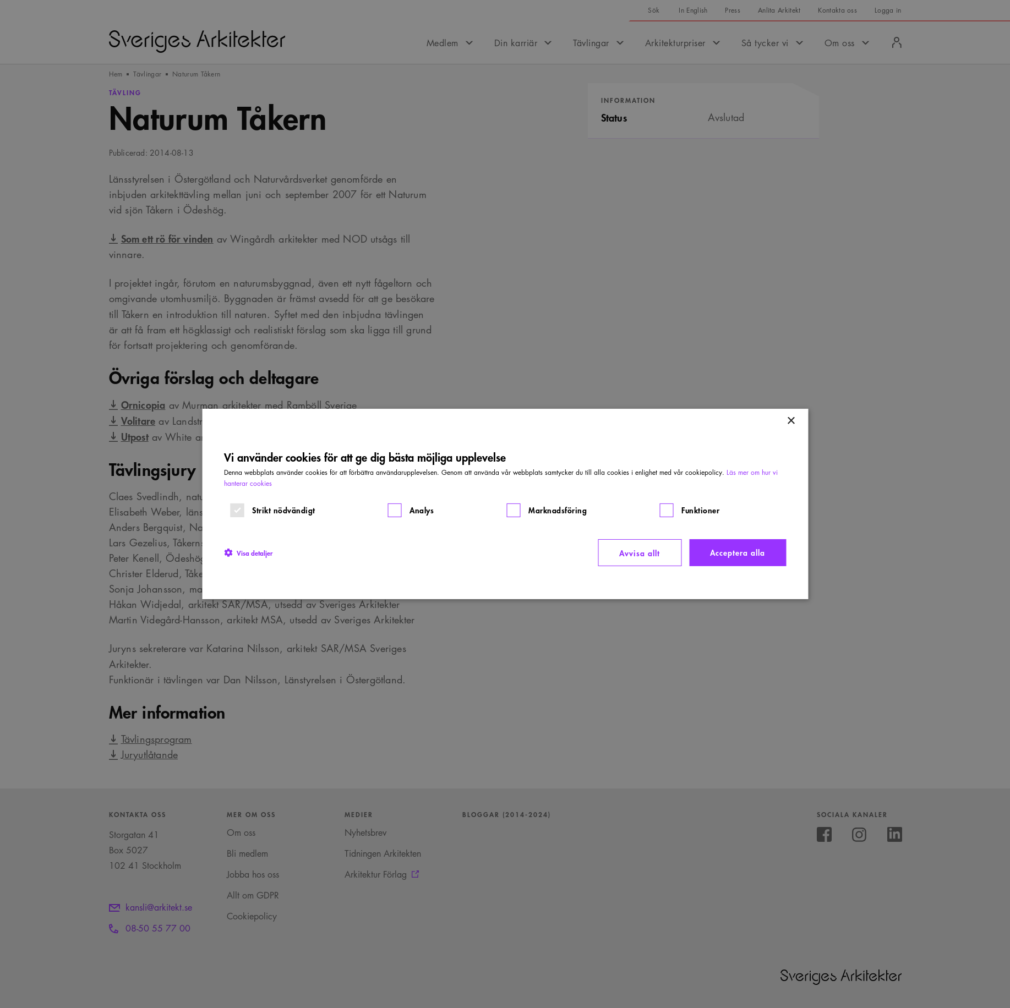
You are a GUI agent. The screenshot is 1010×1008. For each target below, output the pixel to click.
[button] (248, 552)
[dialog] (505, 504)
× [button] (791, 421)
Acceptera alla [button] (737, 552)
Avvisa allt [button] (639, 552)
